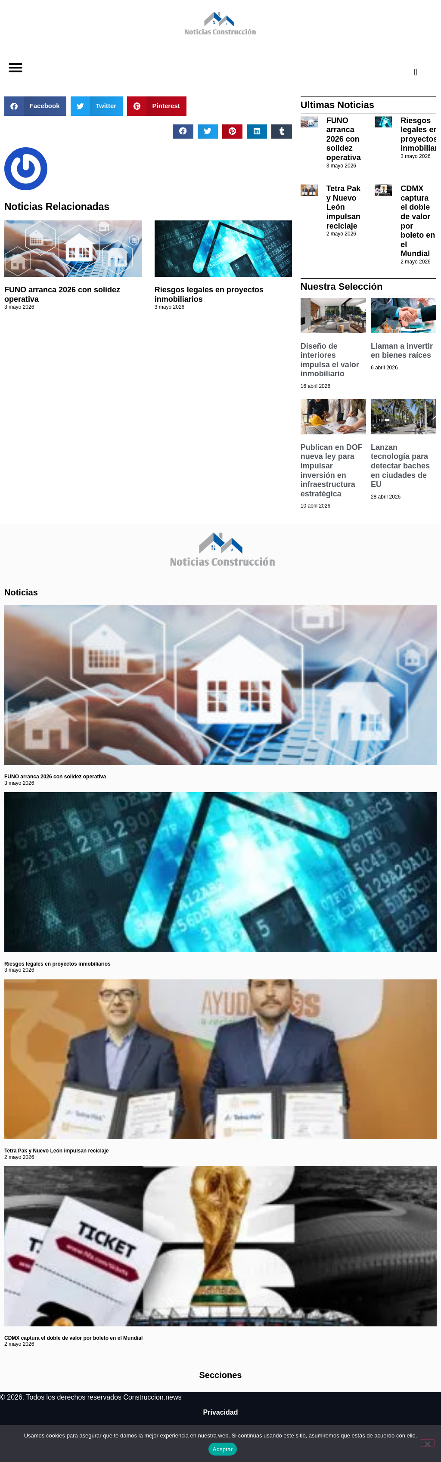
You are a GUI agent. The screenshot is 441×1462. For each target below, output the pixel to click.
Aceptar (223, 1449)
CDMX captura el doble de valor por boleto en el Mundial (73, 1338)
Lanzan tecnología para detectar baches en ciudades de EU (400, 466)
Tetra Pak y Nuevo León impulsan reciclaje (343, 207)
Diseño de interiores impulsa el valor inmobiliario (330, 360)
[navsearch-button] (408, 72)
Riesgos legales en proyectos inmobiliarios (57, 964)
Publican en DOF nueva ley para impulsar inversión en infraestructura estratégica (332, 470)
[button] (15, 68)
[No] (427, 1443)
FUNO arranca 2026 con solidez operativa (343, 139)
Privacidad (220, 1412)
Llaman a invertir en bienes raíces (402, 351)
